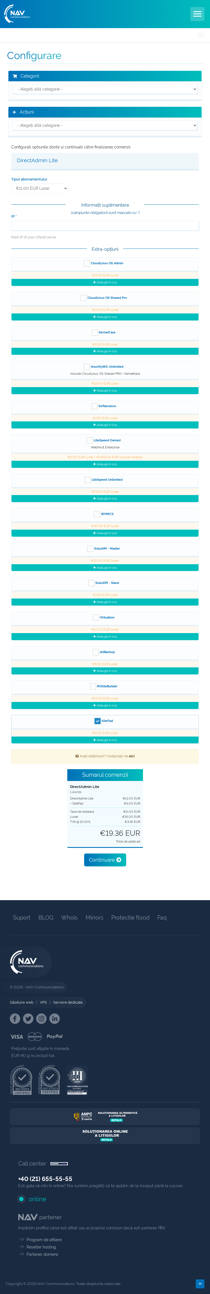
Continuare (105, 860)
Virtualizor (104, 618)
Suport (22, 917)
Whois (69, 917)
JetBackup (104, 652)
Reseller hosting (41, 1247)
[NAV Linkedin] (54, 1018)
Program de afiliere (44, 1239)
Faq (162, 917)
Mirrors (94, 917)
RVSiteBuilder (103, 686)
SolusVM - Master (103, 549)
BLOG (45, 917)
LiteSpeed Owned (104, 440)
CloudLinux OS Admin (103, 263)
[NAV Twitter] (28, 1018)
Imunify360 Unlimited (103, 367)
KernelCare (104, 332)
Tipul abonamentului (29, 179)
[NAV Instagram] (41, 1018)
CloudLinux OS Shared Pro (103, 298)
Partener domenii (42, 1254)
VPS (43, 1002)
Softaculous (103, 406)
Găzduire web (21, 1002)
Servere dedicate (68, 1002)
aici (132, 756)
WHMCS (104, 514)
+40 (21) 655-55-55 (45, 1178)
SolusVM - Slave (103, 583)
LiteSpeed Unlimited (104, 480)
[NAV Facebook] (15, 1018)
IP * (14, 216)
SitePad (103, 721)
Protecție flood (130, 917)
